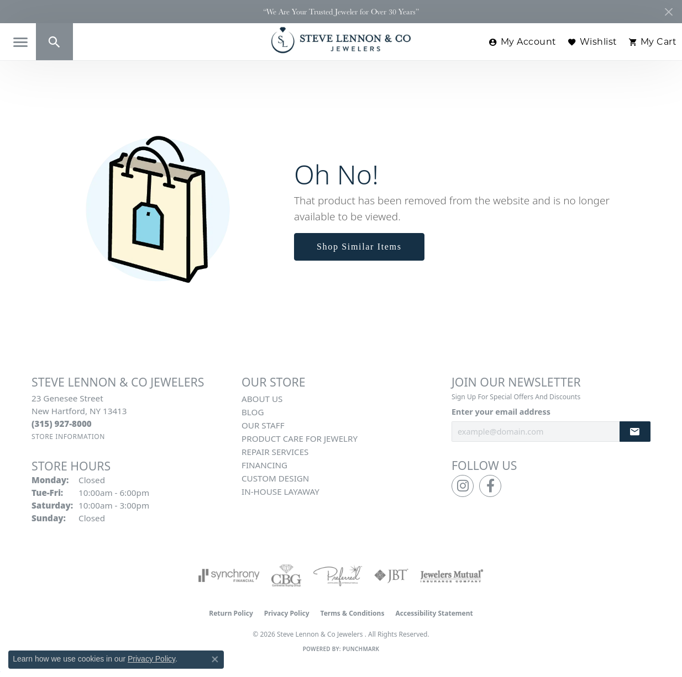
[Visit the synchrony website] (229, 575)
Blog (253, 411)
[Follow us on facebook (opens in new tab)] (490, 486)
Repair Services (275, 451)
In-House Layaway (280, 491)
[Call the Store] (62, 423)
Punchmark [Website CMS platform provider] (361, 649)
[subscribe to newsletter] (635, 431)
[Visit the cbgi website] (286, 575)
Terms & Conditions (353, 613)
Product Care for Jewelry (300, 438)
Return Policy (231, 613)
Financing (264, 464)
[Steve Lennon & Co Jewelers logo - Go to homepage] (341, 40)
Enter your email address (501, 411)
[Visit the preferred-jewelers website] (338, 575)
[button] (54, 41)
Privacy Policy (286, 613)
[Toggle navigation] (20, 42)
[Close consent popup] (215, 659)
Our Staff (263, 425)
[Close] (668, 12)
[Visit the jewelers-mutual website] (452, 575)
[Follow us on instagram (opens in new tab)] (463, 486)
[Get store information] (68, 436)
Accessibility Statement (434, 613)
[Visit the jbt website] (391, 575)
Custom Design (275, 478)
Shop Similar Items (359, 246)
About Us (262, 398)
